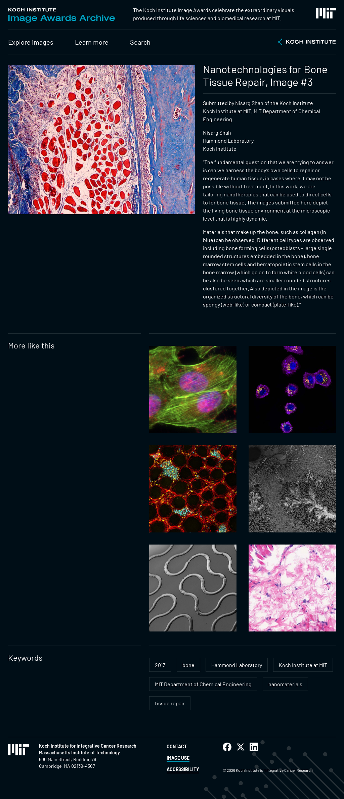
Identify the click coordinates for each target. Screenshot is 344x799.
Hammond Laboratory (236, 665)
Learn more (92, 42)
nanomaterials (285, 684)
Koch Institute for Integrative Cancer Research (87, 746)
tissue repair (170, 703)
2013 (160, 665)
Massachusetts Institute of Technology (79, 752)
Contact (177, 746)
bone (188, 665)
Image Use (178, 758)
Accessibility (183, 769)
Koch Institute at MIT (303, 665)
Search (140, 42)
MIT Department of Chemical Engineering (203, 684)
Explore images (30, 42)
